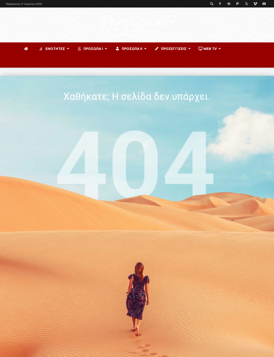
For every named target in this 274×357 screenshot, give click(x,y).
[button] (212, 4)
